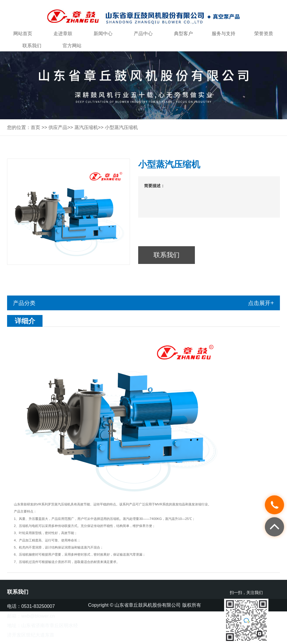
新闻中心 (103, 33)
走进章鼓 (62, 33)
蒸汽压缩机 (86, 127)
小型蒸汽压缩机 (121, 127)
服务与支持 (223, 33)
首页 (35, 127)
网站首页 (22, 33)
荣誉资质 (263, 33)
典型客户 (183, 33)
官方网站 (72, 45)
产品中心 (143, 33)
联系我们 (31, 45)
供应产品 (57, 127)
